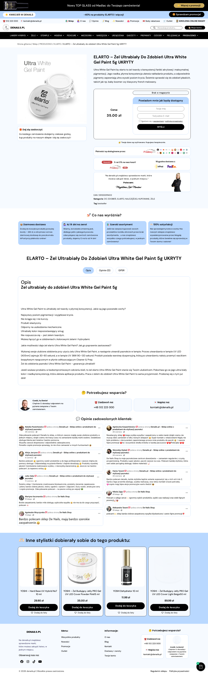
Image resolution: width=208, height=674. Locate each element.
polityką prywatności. (174, 121)
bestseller (102, 203)
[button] (39, 612)
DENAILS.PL (17, 27)
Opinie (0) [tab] (104, 270)
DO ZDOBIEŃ (110, 199)
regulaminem (158, 121)
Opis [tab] (88, 270)
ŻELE (153, 199)
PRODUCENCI (46, 44)
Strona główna (24, 44)
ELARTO (57, 44)
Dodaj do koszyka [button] (38, 607)
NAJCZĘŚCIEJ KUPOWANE (137, 199)
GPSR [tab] (121, 270)
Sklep (35, 44)
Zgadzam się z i (161, 121)
